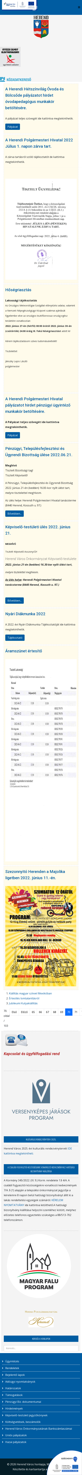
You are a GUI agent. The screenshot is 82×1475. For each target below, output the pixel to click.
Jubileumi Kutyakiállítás (23, 1003)
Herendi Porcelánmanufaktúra (41, 1311)
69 (61, 1012)
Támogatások (14, 1395)
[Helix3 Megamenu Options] (79, 7)
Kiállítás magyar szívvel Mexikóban (30, 993)
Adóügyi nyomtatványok (20, 1381)
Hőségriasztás (18, 290)
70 (68, 1012)
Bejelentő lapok (15, 1375)
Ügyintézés (12, 1361)
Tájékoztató (14, 637)
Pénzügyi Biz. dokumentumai (23, 1402)
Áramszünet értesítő (23, 651)
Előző (24, 1012)
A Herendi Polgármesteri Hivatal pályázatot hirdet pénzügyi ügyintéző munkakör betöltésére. (37, 405)
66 (40, 1012)
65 (33, 1012)
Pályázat (12, 127)
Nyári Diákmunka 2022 (25, 614)
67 (47, 1012)
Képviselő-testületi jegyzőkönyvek (26, 1415)
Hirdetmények (14, 1408)
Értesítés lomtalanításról (24, 998)
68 (54, 1012)
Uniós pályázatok (16, 1435)
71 (75, 1012)
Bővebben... (14, 513)
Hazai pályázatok (15, 1442)
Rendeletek (12, 1368)
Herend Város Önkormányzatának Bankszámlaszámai (38, 1428)
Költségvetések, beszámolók (23, 1422)
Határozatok (13, 1388)
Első (14, 1012)
